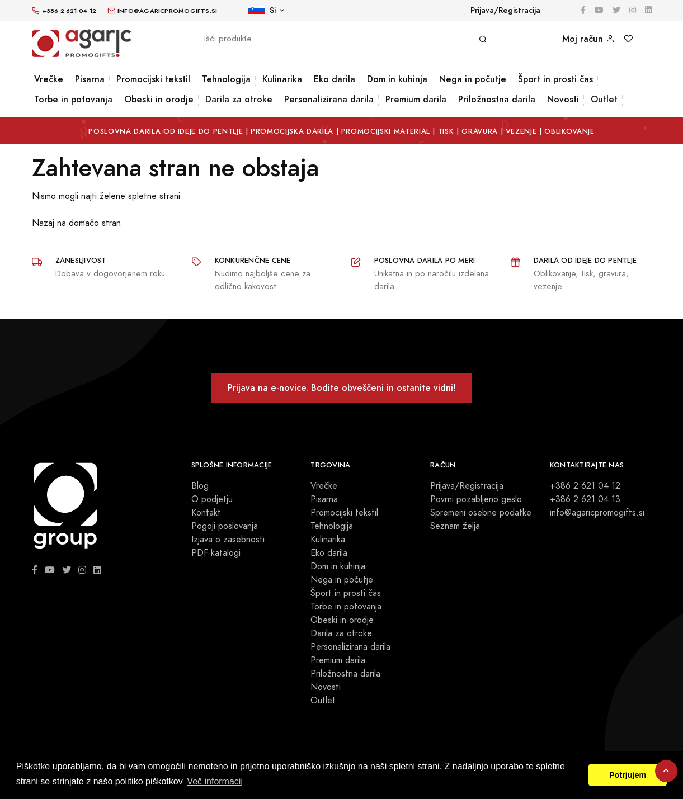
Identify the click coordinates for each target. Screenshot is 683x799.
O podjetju (212, 499)
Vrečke (48, 79)
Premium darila (415, 99)
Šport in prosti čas (555, 79)
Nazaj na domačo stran (76, 223)
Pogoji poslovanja (224, 526)
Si (262, 10)
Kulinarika (282, 79)
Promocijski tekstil (153, 79)
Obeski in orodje (159, 99)
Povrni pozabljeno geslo (476, 499)
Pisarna (90, 79)
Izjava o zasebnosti (228, 539)
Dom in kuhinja (397, 79)
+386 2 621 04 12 (585, 486)
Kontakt (206, 513)
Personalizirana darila (329, 99)
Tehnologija (226, 79)
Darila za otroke (238, 99)
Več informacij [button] (215, 781)
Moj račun (588, 38)
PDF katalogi (216, 553)
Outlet (604, 99)
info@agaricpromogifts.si (597, 513)
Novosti (563, 99)
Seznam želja (455, 526)
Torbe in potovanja (73, 99)
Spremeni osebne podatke (480, 513)
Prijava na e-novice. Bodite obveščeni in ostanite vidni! (341, 387)
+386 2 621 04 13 (585, 499)
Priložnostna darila (496, 99)
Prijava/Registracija (505, 10)
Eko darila (334, 79)
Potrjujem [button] (627, 774)
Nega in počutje (472, 79)
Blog (200, 486)
